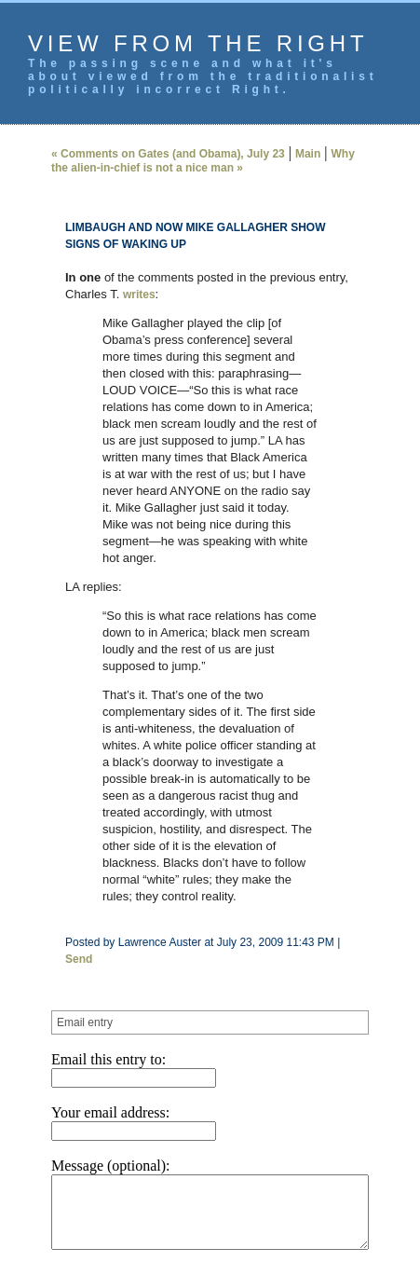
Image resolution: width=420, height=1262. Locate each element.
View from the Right (198, 43)
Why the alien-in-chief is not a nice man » (194, 160)
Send (338, 841)
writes (120, 294)
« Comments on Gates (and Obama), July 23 (149, 153)
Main (289, 153)
